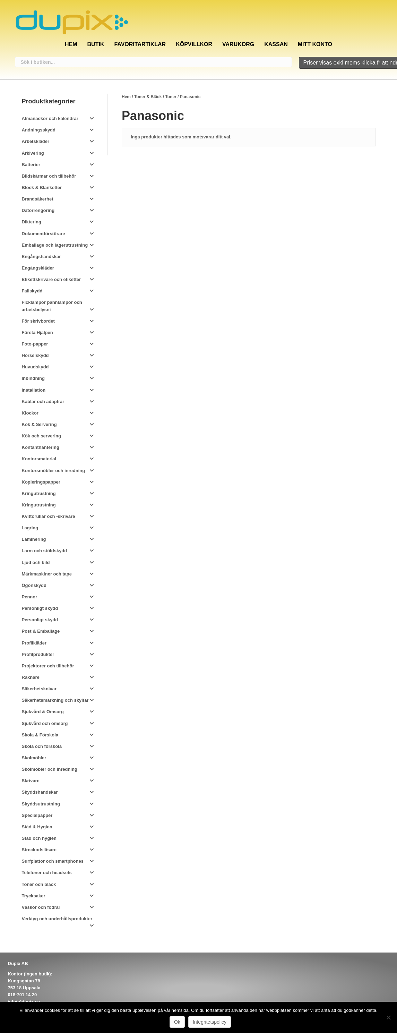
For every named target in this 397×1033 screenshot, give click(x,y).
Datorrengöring (38, 209)
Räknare (31, 676)
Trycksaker (33, 894)
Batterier (31, 163)
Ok (177, 1022)
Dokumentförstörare (43, 232)
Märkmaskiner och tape (47, 573)
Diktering (31, 221)
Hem (71, 43)
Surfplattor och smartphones (53, 860)
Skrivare (31, 780)
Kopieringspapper (41, 481)
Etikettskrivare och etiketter (51, 278)
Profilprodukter (38, 653)
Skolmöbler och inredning (49, 768)
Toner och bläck (39, 883)
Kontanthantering (40, 446)
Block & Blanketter (42, 186)
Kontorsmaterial (39, 458)
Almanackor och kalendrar (50, 117)
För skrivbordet (38, 320)
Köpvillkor (194, 43)
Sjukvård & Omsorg (43, 711)
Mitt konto (315, 43)
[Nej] (388, 1017)
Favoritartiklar (140, 43)
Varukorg (238, 43)
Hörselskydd (35, 354)
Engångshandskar (41, 255)
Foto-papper (35, 343)
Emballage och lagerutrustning (55, 244)
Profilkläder (34, 641)
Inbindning (33, 377)
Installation (34, 389)
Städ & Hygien (37, 826)
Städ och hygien (39, 837)
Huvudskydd (35, 366)
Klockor (30, 412)
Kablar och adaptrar (43, 400)
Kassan (276, 43)
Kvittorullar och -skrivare (48, 515)
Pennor (29, 596)
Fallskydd (32, 290)
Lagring (30, 527)
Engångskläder (38, 267)
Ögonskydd (34, 584)
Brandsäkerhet (37, 198)
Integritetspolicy (209, 1022)
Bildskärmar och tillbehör (49, 175)
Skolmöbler (34, 757)
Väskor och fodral (41, 906)
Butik (95, 43)
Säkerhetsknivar (39, 688)
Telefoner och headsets (47, 871)
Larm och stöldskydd (44, 550)
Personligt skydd (40, 607)
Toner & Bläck (148, 96)
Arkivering (33, 152)
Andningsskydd (39, 129)
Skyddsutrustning (41, 802)
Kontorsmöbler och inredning (53, 469)
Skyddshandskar (40, 791)
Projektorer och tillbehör (48, 665)
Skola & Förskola (40, 733)
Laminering (34, 538)
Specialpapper (37, 814)
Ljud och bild (36, 561)
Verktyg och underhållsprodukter (57, 918)
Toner (170, 96)
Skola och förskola (42, 745)
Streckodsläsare (39, 849)
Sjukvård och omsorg (45, 722)
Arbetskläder (35, 140)
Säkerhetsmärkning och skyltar (55, 699)
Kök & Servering (39, 423)
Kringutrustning (39, 492)
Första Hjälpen (37, 331)
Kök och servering (41, 435)
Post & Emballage (41, 630)
